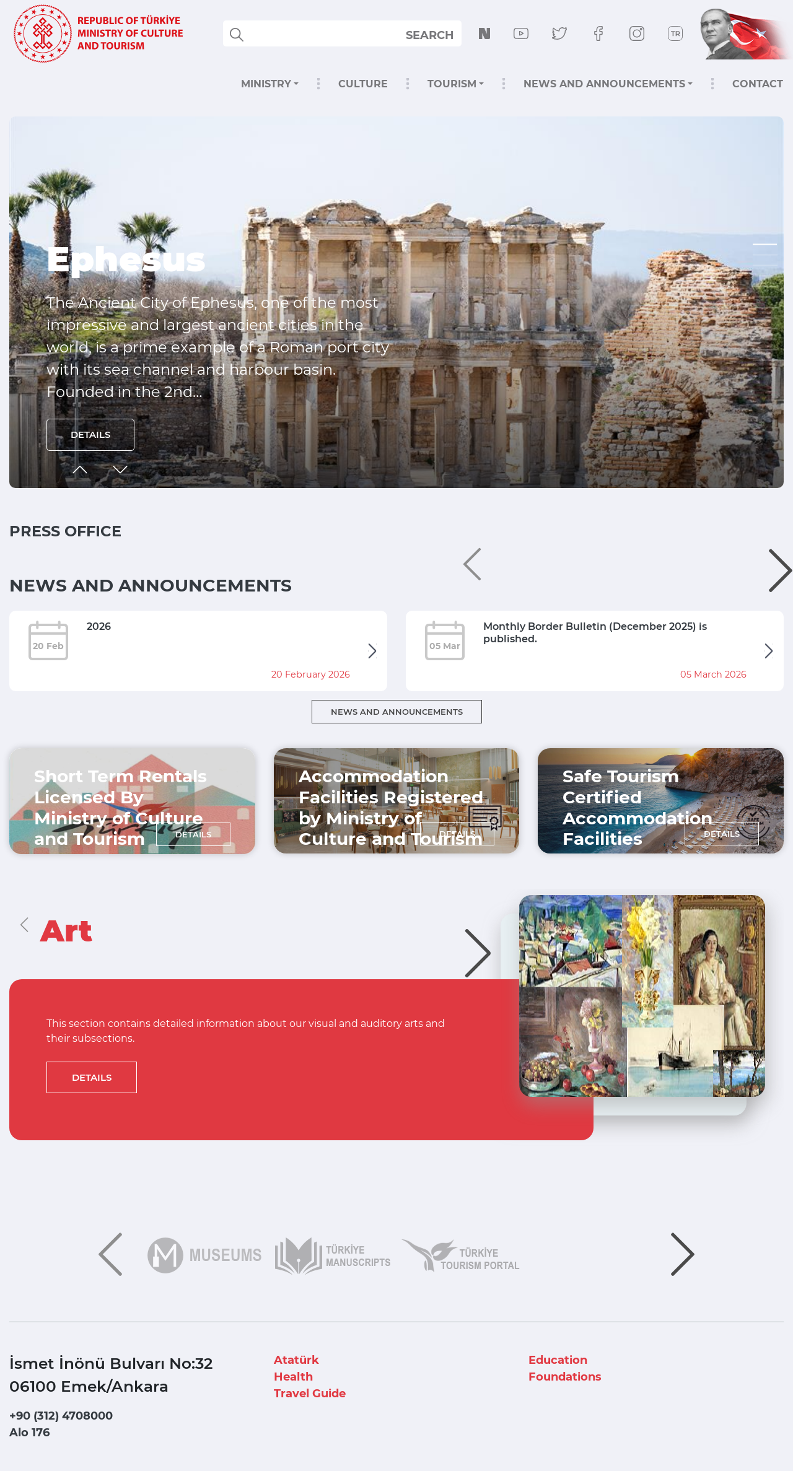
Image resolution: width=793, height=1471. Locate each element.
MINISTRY (266, 84)
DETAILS (92, 434)
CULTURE (363, 84)
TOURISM (451, 84)
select (441, 34)
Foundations (565, 1377)
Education (557, 1360)
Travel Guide (310, 1393)
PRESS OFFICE (65, 531)
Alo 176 (29, 1432)
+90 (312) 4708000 (61, 1416)
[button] (765, 244)
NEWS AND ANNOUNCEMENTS (604, 84)
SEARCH (430, 35)
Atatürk (296, 1360)
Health (293, 1377)
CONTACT (757, 84)
